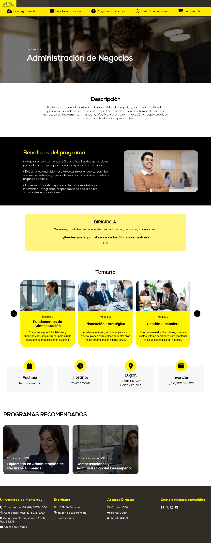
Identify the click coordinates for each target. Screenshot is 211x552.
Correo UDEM (120, 516)
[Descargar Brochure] (23, 88)
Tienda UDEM (119, 527)
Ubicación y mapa (15, 536)
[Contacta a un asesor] (152, 88)
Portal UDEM (119, 522)
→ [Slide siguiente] (197, 322)
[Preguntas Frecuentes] (108, 88)
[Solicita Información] (65, 88)
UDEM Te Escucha (69, 516)
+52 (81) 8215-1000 (34, 516)
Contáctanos (66, 527)
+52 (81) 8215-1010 (32, 522)
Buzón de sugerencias (72, 522)
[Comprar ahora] (191, 88)
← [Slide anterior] (13, 322)
